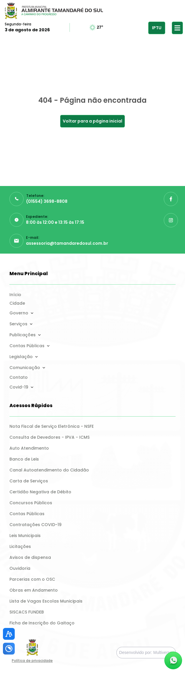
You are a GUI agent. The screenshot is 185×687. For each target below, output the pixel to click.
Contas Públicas (26, 346)
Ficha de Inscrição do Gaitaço (42, 623)
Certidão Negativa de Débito (40, 492)
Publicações (22, 335)
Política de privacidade (32, 660)
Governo (18, 313)
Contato (18, 377)
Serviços (18, 324)
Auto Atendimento (29, 448)
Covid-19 (18, 387)
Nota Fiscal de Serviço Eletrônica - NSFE (51, 426)
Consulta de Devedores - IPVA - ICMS (49, 437)
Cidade (17, 303)
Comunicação (24, 368)
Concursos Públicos (30, 503)
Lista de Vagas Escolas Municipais (45, 601)
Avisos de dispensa (30, 557)
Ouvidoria (19, 568)
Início (15, 295)
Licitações (20, 546)
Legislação (21, 357)
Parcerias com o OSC (32, 579)
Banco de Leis (24, 459)
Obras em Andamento (33, 590)
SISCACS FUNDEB (26, 612)
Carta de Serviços (28, 481)
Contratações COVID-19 (35, 525)
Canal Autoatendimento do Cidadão (49, 470)
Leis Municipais (25, 535)
